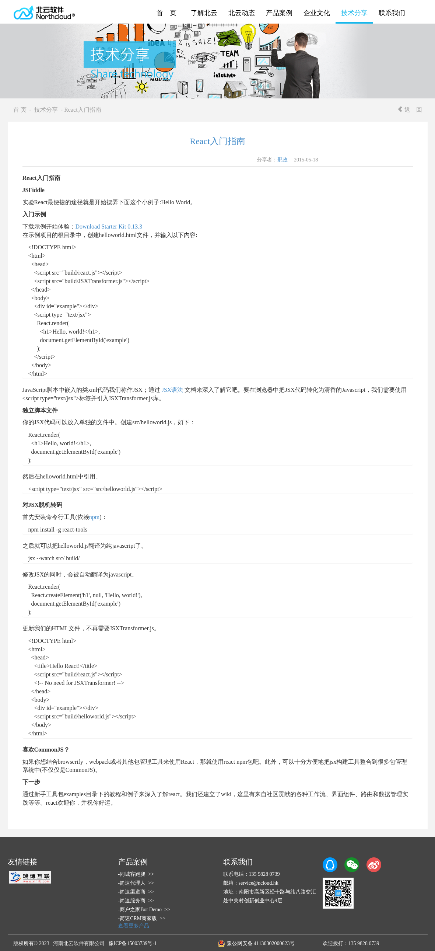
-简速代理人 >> (136, 883)
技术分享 (354, 13)
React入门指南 (217, 141)
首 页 (166, 13)
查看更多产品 (133, 926)
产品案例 (279, 13)
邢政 (282, 160)
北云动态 (241, 13)
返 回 (409, 110)
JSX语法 (172, 390)
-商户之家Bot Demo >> (144, 909)
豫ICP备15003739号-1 (133, 943)
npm (94, 517)
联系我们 (392, 13)
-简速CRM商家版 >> (142, 918)
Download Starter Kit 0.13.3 (109, 226)
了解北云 (204, 13)
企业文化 (317, 13)
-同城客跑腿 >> (136, 874)
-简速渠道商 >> (136, 892)
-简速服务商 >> (136, 900)
